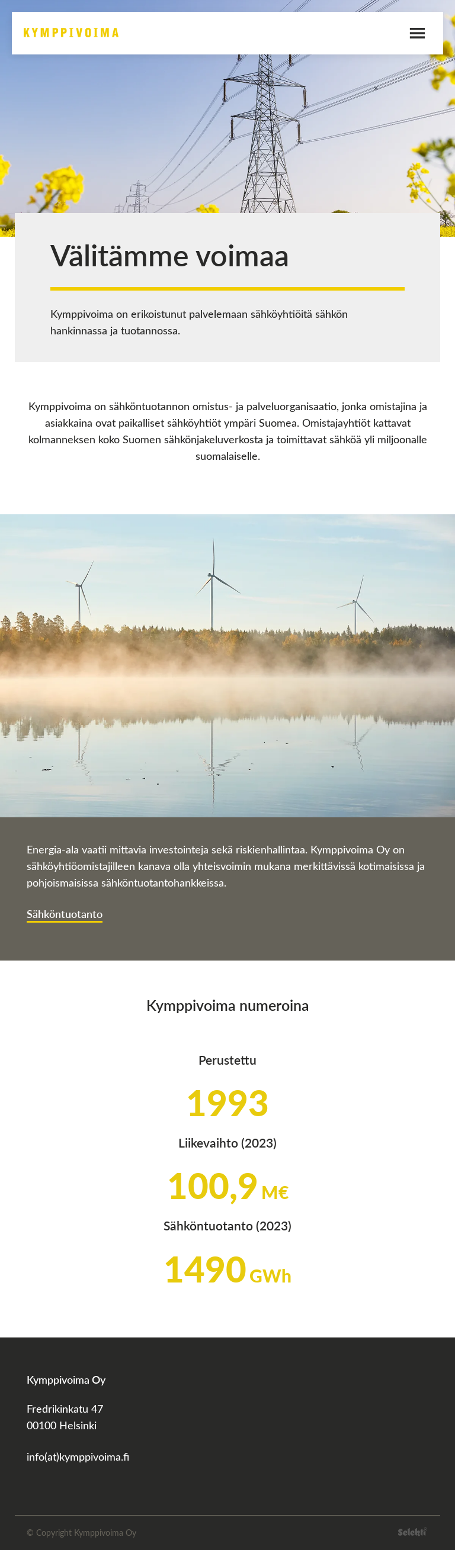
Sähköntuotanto (64, 913)
